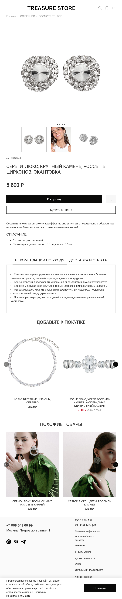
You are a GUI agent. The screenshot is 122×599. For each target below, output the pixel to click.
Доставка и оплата (85, 558)
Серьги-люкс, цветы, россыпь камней (89, 503)
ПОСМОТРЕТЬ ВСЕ (50, 16)
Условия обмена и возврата (84, 538)
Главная (11, 16)
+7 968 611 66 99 (19, 525)
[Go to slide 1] (57, 124)
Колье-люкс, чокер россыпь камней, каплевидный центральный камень (89, 402)
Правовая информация (87, 531)
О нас (78, 564)
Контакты (80, 545)
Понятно (99, 588)
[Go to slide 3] (62, 124)
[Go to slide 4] (64, 124)
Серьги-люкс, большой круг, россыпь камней (32, 503)
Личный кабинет (83, 577)
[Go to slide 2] (59, 124)
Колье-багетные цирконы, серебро (32, 401)
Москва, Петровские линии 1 (28, 530)
